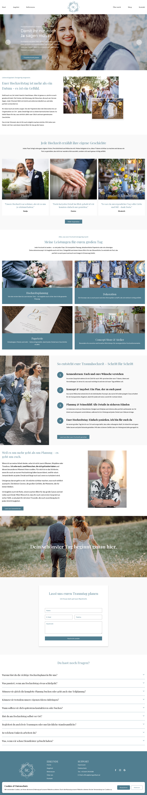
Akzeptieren (124, 787)
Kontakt (142, 7)
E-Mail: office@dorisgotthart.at (89, 775)
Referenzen (30, 7)
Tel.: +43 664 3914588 (86, 772)
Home (49, 765)
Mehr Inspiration (73, 222)
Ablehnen (137, 787)
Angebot (16, 7)
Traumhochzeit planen (31, 57)
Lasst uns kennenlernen (13, 508)
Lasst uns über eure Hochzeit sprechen (73, 437)
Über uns (50, 775)
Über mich (117, 7)
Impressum (82, 765)
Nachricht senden (73, 638)
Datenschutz (82, 768)
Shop (130, 7)
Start (4, 7)
